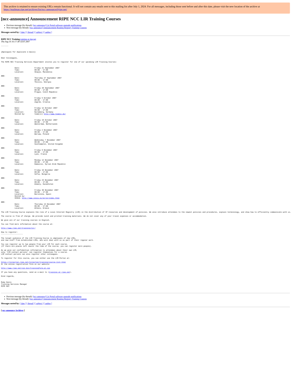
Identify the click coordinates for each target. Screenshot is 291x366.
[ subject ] (39, 32)
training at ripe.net (28, 39)
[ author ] (48, 32)
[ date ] (23, 32)
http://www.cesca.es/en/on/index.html (41, 229)
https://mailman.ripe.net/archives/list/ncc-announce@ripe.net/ (35, 9)
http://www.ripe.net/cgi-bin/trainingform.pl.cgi (25, 313)
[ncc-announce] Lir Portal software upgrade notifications (57, 25)
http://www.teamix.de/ (55, 128)
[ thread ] (30, 32)
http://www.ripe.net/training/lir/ (18, 265)
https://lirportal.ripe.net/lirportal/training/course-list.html (33, 305)
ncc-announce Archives (12, 360)
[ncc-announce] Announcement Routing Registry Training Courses (58, 28)
